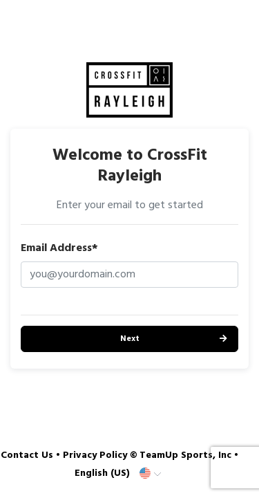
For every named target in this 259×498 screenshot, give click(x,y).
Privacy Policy (95, 455)
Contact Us (27, 455)
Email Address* (59, 248)
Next (130, 339)
